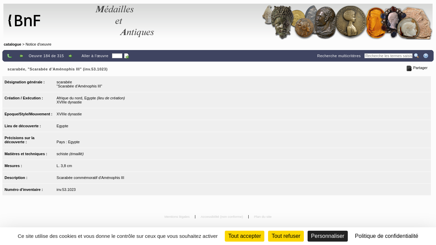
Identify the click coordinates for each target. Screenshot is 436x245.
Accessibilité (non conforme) (222, 216)
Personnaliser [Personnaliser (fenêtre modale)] (327, 236)
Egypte (62, 126)
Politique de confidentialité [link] (386, 236)
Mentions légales (178, 216)
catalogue (12, 44)
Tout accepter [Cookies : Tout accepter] (244, 236)
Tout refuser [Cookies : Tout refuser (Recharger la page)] (285, 236)
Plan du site (263, 216)
